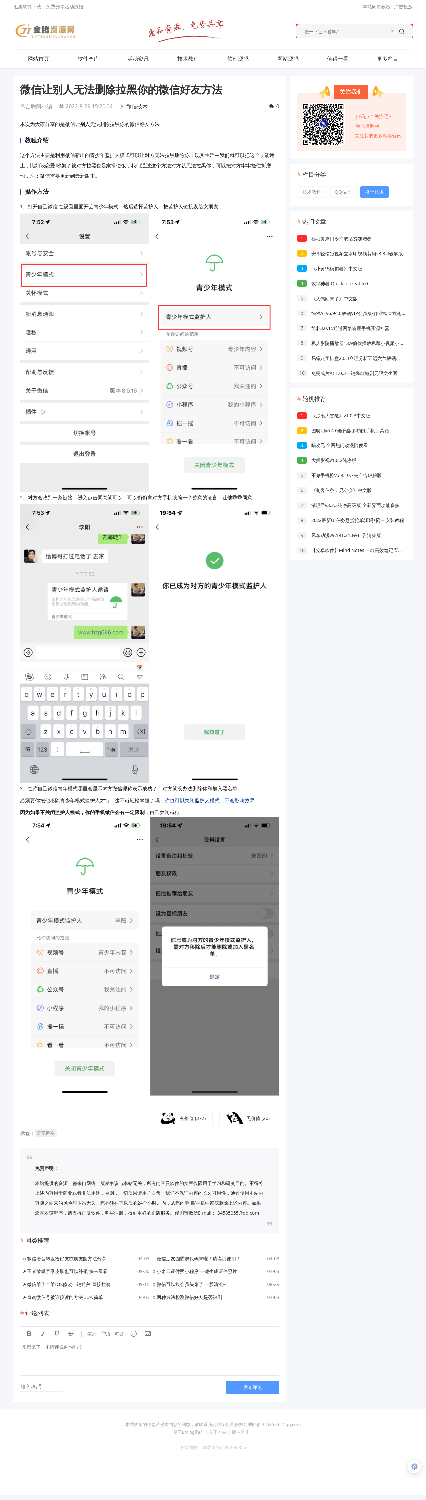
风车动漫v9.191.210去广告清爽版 (339, 535)
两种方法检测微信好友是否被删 (189, 1297)
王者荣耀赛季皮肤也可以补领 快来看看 (67, 1271)
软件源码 (244, 58)
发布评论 (252, 1387)
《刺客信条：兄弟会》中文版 (334, 490)
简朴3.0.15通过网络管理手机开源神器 (343, 328)
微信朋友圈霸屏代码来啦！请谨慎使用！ (199, 1258)
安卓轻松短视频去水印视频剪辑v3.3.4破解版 (350, 253)
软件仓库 (95, 58)
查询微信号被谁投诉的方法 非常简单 (65, 1297)
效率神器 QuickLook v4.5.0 (332, 283)
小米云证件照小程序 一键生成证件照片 (197, 1271)
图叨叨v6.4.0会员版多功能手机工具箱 (343, 430)
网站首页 (38, 58)
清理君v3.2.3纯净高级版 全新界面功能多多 (348, 505)
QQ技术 (343, 192)
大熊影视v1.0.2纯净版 (326, 460)
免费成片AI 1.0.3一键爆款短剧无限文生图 (347, 373)
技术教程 (194, 58)
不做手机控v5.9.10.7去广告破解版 (339, 475)
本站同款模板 (377, 6)
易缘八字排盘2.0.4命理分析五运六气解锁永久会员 (356, 358)
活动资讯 (144, 58)
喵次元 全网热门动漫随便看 (332, 445)
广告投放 (403, 6)
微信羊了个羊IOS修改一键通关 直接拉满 (68, 1284)
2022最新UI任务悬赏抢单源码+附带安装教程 (350, 520)
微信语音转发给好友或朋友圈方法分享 (66, 1258)
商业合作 (240, 1432)
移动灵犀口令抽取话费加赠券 (334, 238)
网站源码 (294, 58)
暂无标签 (45, 1133)
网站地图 (187, 1447)
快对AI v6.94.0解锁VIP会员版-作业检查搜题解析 (354, 313)
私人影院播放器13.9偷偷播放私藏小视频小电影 (353, 343)
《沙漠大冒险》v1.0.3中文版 (333, 415)
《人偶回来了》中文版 (327, 298)
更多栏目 (394, 58)
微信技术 (137, 106)
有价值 (193, 1118)
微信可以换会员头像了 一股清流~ (191, 1284)
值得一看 (344, 58)
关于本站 (217, 1432)
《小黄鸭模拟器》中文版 (329, 268)
